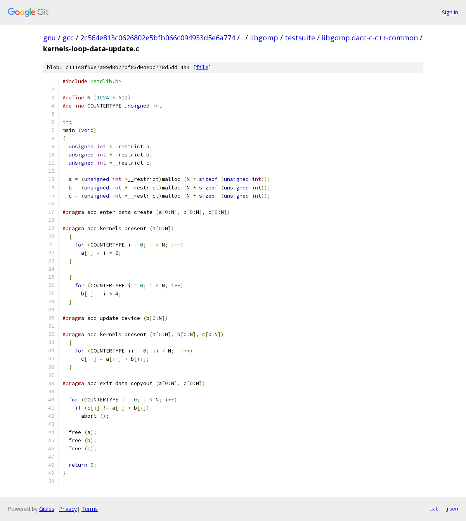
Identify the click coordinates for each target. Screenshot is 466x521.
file (202, 67)
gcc (68, 37)
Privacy (68, 508)
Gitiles (46, 508)
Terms (89, 508)
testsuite (300, 37)
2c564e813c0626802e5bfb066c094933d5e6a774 (157, 37)
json (452, 508)
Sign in (450, 12)
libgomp (264, 37)
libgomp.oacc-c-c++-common (370, 37)
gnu (49, 37)
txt (433, 508)
